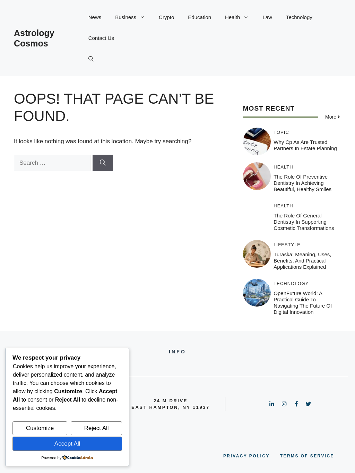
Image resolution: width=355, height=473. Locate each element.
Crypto (166, 17)
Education (199, 17)
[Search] (103, 163)
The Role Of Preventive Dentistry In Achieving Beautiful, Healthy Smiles (302, 183)
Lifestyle (287, 244)
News (95, 17)
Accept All (67, 443)
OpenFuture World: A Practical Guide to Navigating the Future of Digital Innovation (303, 302)
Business (133, 17)
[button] (91, 59)
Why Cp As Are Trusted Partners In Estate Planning (305, 145)
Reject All (96, 428)
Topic (281, 132)
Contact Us (101, 38)
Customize (40, 428)
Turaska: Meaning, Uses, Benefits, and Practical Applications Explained (302, 260)
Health (240, 17)
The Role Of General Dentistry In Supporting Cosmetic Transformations (304, 222)
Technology (299, 17)
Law (267, 17)
